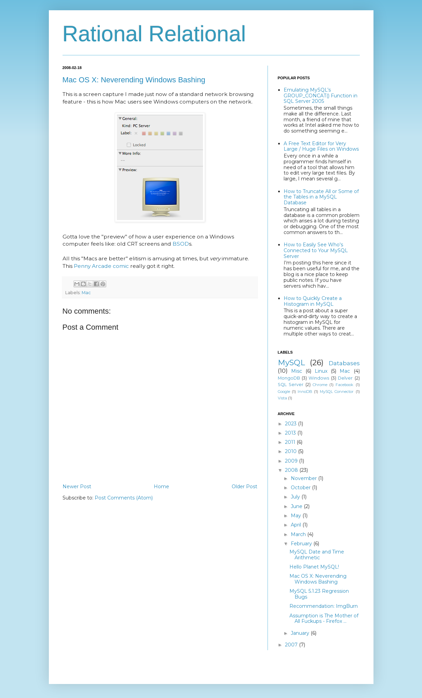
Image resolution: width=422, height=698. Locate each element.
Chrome (320, 384)
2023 (291, 424)
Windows (319, 378)
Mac (86, 292)
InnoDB (305, 391)
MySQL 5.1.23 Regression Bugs (319, 594)
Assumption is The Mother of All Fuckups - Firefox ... (323, 619)
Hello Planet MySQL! (314, 567)
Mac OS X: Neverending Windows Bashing (134, 80)
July (296, 497)
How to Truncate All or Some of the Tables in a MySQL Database (321, 197)
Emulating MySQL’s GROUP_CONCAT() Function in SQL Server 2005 (320, 96)
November (304, 478)
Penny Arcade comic (101, 266)
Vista (282, 398)
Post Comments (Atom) (124, 498)
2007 (292, 645)
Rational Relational (154, 34)
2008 (292, 470)
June (297, 506)
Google (284, 391)
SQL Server (290, 384)
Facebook (344, 384)
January (301, 633)
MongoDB (289, 378)
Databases (344, 363)
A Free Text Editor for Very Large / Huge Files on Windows (321, 146)
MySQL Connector (337, 391)
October (301, 487)
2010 (291, 451)
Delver (345, 378)
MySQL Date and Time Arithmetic (316, 555)
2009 (292, 461)
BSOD (181, 244)
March (299, 534)
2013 (291, 433)
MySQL (291, 362)
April (296, 525)
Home (161, 486)
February (302, 543)
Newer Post (77, 486)
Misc (296, 371)
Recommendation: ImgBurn (323, 606)
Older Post (244, 486)
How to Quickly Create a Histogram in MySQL (313, 301)
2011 (291, 442)
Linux (321, 371)
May (296, 515)
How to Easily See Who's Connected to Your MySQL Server (316, 250)
